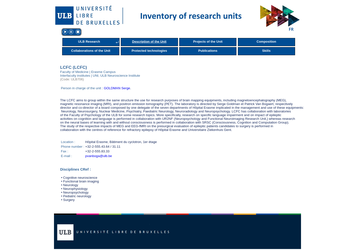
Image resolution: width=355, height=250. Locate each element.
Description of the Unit (149, 41)
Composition (266, 41)
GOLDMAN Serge (117, 88)
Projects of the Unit (207, 41)
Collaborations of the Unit (90, 51)
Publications (207, 51)
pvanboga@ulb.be (98, 156)
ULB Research (89, 41)
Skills (266, 51)
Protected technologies (149, 51)
